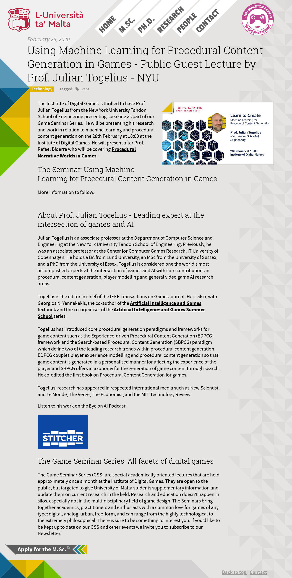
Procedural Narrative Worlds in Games (87, 152)
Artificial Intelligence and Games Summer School (121, 312)
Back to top (234, 572)
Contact (258, 572)
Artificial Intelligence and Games (165, 303)
